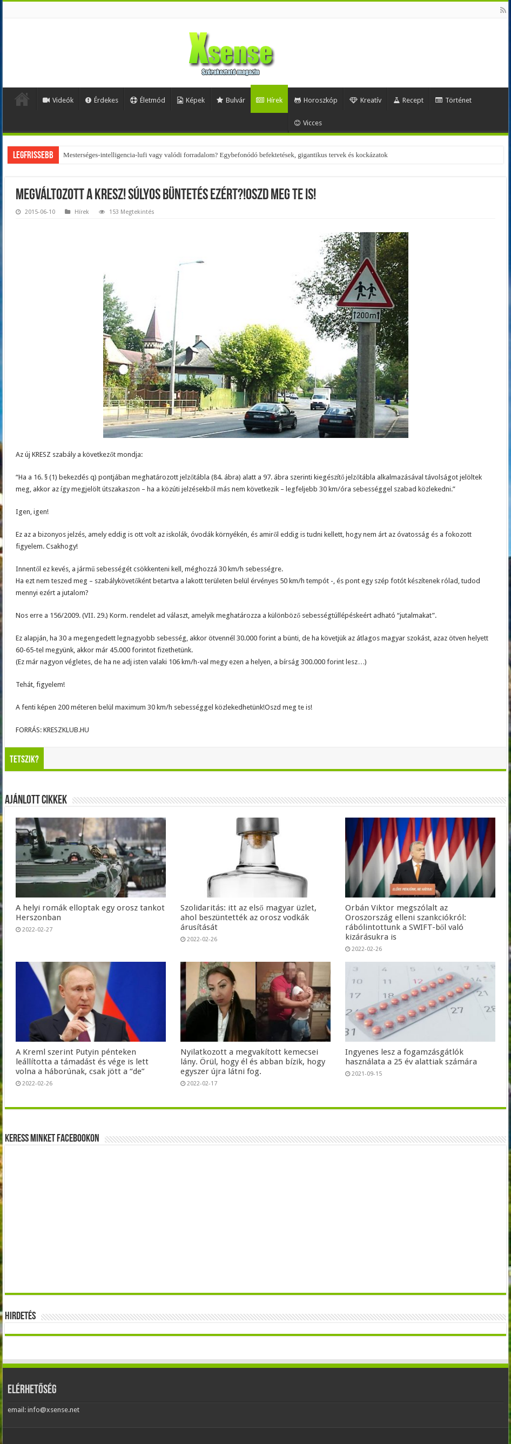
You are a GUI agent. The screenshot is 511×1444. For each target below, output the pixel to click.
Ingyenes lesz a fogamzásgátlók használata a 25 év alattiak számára (411, 1057)
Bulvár (231, 100)
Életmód (147, 100)
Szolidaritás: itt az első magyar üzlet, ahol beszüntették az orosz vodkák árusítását (248, 917)
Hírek (269, 100)
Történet (453, 100)
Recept (408, 100)
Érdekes (101, 100)
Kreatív (365, 100)
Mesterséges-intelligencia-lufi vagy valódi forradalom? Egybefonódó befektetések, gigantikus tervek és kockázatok (225, 155)
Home (22, 98)
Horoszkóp (316, 100)
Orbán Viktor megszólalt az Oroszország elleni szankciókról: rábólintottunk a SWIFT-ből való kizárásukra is (405, 922)
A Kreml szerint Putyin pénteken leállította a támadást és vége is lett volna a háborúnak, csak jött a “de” (82, 1061)
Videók (58, 100)
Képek (191, 100)
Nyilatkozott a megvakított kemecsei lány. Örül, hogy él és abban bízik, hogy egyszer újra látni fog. (252, 1061)
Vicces (308, 123)
